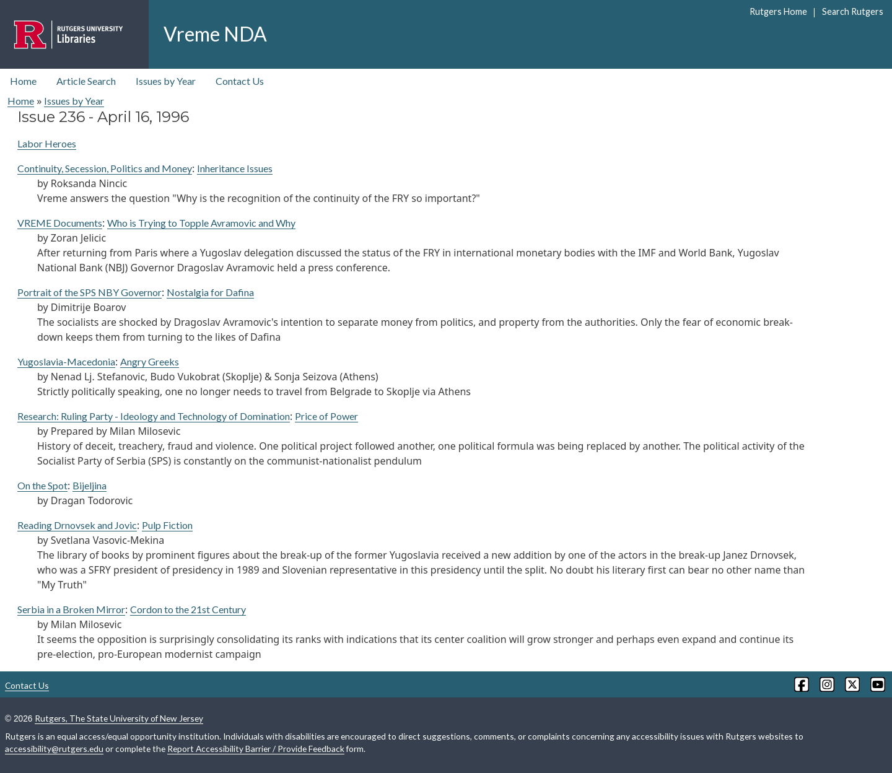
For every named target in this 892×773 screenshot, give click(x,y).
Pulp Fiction (167, 525)
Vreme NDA (215, 34)
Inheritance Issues (235, 168)
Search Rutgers (852, 11)
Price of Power (326, 416)
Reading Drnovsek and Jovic (77, 525)
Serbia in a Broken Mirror (71, 609)
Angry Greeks (149, 361)
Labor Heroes (46, 143)
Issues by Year (166, 81)
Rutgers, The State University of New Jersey (119, 718)
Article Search (86, 81)
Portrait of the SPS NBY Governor (89, 292)
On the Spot (42, 485)
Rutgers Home (778, 11)
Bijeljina (89, 485)
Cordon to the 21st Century (188, 609)
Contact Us (240, 81)
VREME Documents (59, 223)
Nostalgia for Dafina (210, 292)
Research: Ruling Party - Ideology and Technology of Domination (153, 416)
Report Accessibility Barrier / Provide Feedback (255, 748)
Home (23, 81)
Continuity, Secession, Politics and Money (104, 168)
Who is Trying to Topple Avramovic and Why (201, 223)
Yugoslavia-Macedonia (66, 361)
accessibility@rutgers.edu (54, 748)
